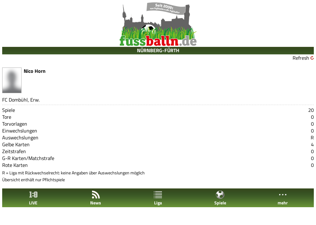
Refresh (301, 58)
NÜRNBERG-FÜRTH (158, 50)
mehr (283, 198)
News (95, 198)
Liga (158, 198)
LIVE (33, 198)
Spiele (220, 198)
